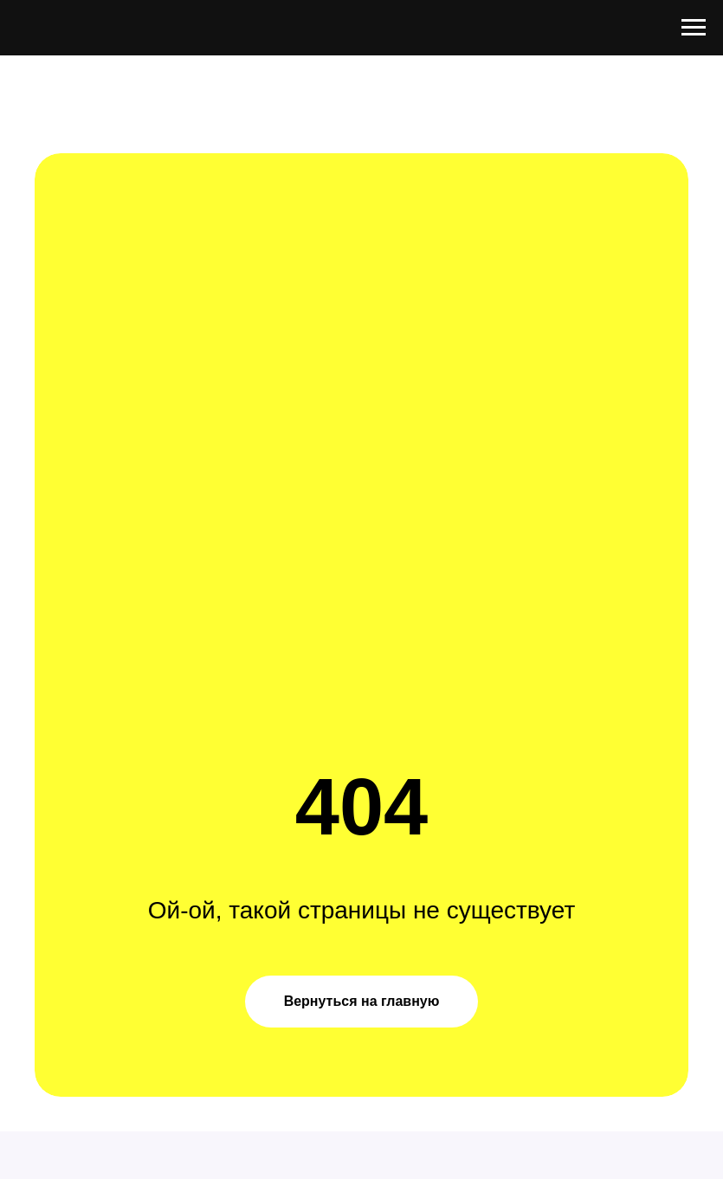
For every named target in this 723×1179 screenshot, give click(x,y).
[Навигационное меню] (693, 27)
